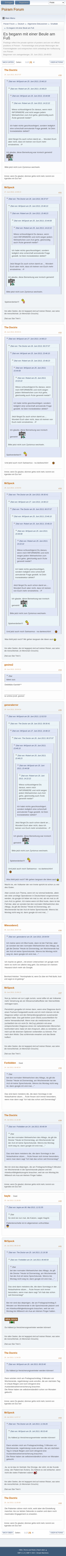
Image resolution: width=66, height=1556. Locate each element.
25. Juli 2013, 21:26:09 (12, 1200)
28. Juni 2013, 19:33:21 (12, 669)
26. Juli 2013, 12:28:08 (12, 1502)
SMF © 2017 (30, 1553)
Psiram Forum (12, 9)
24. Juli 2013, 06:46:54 (12, 1067)
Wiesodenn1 (11, 925)
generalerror (11, 705)
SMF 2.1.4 (21, 1553)
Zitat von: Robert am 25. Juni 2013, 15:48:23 (28, 89)
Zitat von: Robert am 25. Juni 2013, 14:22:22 (32, 103)
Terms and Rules (30, 1550)
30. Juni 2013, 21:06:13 (12, 992)
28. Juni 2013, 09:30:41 (12, 332)
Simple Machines (42, 1553)
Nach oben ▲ (42, 1550)
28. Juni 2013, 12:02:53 (12, 488)
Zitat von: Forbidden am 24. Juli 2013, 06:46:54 (28, 1127)
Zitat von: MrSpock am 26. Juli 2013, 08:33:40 (27, 1364)
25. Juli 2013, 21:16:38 (12, 1120)
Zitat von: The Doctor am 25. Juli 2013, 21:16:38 (28, 1252)
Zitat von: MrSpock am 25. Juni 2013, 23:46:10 (27, 81)
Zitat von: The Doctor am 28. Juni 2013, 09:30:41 (28, 495)
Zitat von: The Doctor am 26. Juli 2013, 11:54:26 (28, 1424)
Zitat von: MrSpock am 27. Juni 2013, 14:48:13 (27, 339)
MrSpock (9, 187)
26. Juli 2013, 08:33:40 (12, 1246)
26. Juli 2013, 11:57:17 (12, 1417)
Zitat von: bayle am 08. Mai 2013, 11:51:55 (26, 1207)
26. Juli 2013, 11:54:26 (12, 1357)
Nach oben (8, 1533)
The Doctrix (10, 70)
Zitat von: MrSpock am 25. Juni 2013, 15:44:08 (31, 96)
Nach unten (8, 62)
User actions (57, 62)
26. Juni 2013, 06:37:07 (12, 75)
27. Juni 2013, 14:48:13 (12, 192)
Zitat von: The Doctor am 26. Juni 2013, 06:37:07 (28, 199)
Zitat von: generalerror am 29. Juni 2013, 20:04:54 (29, 937)
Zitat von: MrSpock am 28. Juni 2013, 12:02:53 (27, 716)
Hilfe (20, 1550)
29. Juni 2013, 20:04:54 (12, 709)
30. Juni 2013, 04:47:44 (12, 930)
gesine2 (8, 665)
